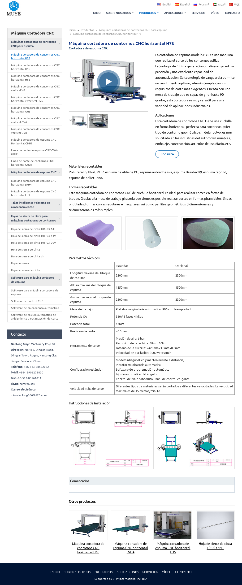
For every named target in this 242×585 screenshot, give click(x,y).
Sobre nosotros (77, 572)
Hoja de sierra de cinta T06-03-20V (33, 242)
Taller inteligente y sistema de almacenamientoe (30, 204)
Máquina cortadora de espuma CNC (33, 172)
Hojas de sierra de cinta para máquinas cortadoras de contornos (33, 218)
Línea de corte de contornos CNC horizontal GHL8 (32, 162)
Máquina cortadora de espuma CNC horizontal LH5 (172, 548)
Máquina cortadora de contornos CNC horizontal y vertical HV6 (35, 98)
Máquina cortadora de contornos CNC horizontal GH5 (35, 109)
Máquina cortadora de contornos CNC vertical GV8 (35, 130)
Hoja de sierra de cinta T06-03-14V (33, 235)
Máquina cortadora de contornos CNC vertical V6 (35, 88)
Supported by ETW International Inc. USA (121, 578)
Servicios (198, 12)
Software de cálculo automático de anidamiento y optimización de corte (34, 316)
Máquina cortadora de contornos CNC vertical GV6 (35, 120)
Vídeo (215, 12)
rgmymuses (27, 383)
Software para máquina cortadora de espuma (32, 279)
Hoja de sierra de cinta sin (27, 256)
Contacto (232, 12)
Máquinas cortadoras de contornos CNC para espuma (133, 29)
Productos (87, 29)
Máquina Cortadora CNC (32, 33)
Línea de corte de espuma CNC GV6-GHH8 (34, 152)
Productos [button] (147, 12)
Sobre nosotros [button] (118, 12)
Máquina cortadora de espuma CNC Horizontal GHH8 (33, 141)
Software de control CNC (27, 301)
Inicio (96, 12)
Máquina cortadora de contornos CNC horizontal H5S (35, 67)
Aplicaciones (128, 572)
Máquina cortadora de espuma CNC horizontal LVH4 (130, 548)
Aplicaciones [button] (174, 12)
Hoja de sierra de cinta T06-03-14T (215, 546)
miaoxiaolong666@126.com (29, 395)
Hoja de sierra (20, 263)
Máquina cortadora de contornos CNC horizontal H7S (35, 56)
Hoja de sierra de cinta (25, 249)
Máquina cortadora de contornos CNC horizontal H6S (88, 548)
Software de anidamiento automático (35, 307)
